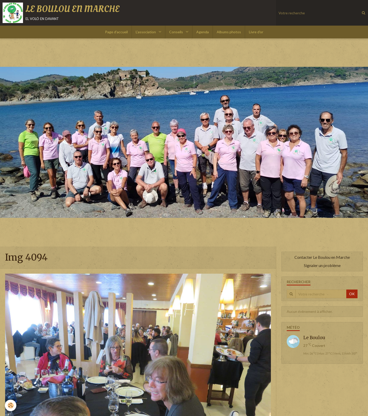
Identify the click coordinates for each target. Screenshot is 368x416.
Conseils (176, 32)
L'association (146, 32)
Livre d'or (256, 32)
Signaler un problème (322, 265)
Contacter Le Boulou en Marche (322, 257)
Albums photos (229, 32)
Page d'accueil (116, 32)
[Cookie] (11, 405)
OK (352, 294)
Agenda (202, 32)
